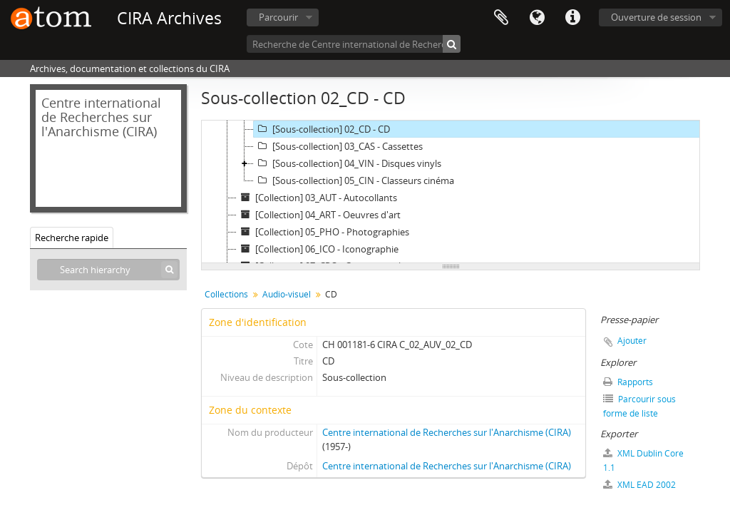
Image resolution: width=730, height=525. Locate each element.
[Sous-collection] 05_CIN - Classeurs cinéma (354, 180)
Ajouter (632, 341)
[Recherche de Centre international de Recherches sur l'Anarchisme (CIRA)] (354, 44)
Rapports (628, 382)
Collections (226, 294)
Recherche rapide (71, 237)
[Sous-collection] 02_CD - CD (322, 129)
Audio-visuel (286, 294)
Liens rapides (572, 18)
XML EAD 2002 (639, 485)
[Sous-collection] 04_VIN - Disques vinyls (347, 163)
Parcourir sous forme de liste (639, 406)
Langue (537, 18)
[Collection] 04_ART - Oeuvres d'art (319, 214)
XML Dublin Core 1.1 (643, 460)
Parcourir (278, 17)
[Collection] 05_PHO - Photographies (323, 231)
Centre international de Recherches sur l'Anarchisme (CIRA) (446, 432)
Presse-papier (501, 18)
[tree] (450, 192)
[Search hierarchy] (108, 269)
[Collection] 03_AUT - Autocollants (317, 197)
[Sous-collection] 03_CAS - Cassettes (338, 146)
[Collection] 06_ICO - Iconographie (318, 249)
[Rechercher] (452, 44)
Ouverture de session (656, 17)
